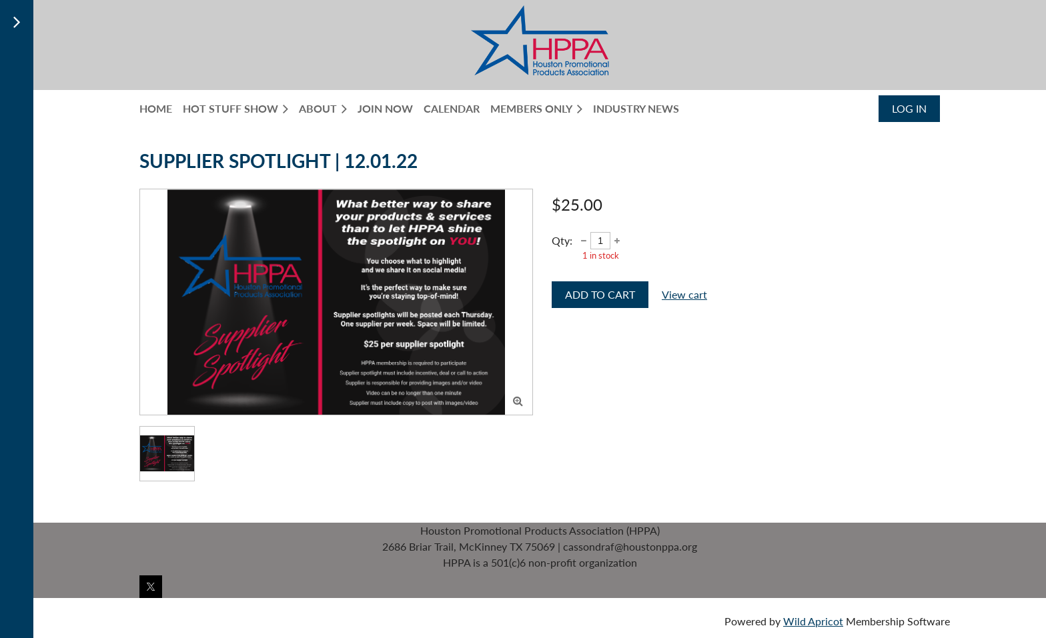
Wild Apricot (813, 621)
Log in (909, 108)
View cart (684, 294)
